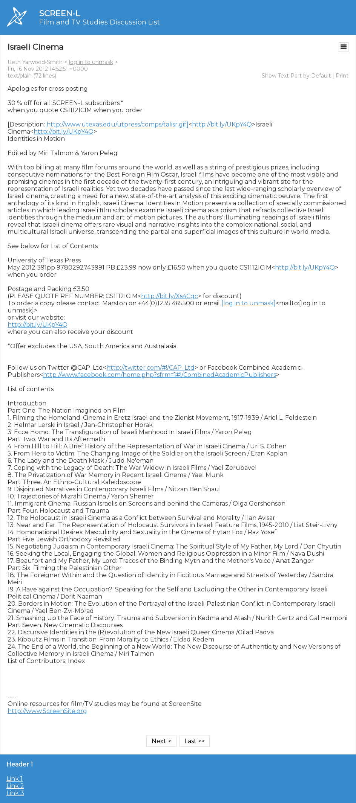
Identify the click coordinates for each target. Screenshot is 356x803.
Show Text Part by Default (296, 75)
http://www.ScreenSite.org (47, 711)
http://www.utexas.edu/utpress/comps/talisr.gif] (117, 124)
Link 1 (14, 778)
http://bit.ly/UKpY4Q (222, 124)
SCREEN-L (59, 13)
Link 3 (15, 793)
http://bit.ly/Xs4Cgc (169, 296)
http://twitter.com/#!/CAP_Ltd (150, 367)
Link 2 (15, 785)
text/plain (20, 75)
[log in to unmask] (91, 62)
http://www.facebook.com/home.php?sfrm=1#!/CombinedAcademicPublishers (159, 374)
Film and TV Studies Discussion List (99, 22)
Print (342, 75)
